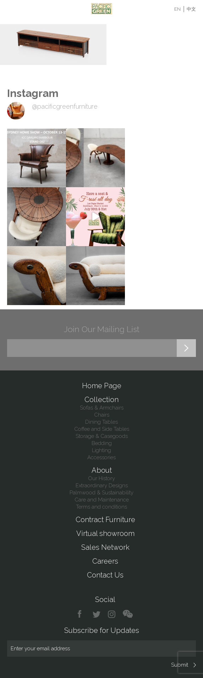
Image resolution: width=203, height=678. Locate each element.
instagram (112, 614)
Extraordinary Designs (102, 485)
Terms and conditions (101, 507)
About (102, 470)
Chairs (101, 415)
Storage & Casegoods (102, 436)
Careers (105, 561)
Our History (101, 478)
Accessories (101, 457)
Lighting (101, 450)
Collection (101, 399)
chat (127, 614)
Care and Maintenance (102, 500)
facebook (82, 614)
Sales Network (105, 547)
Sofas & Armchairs (102, 408)
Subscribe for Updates (101, 630)
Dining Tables (101, 422)
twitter (97, 614)
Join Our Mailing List (101, 329)
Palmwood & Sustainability (101, 492)
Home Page (101, 385)
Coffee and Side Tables (101, 429)
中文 (191, 9)
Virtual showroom (105, 533)
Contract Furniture (105, 519)
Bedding (102, 443)
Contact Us (105, 575)
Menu (11, 9)
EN (177, 9)
